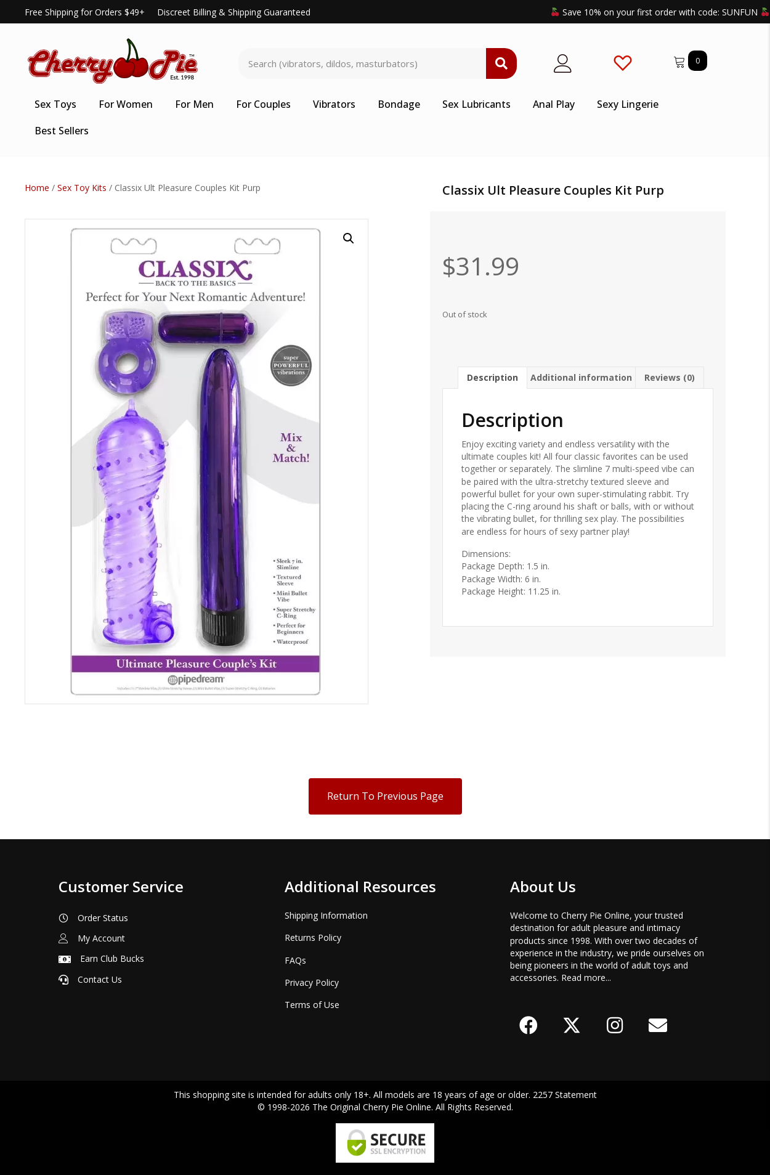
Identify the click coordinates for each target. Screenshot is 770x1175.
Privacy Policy (312, 982)
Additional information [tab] (581, 377)
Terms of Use (312, 1004)
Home (37, 187)
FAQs (295, 960)
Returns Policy (313, 937)
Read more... (586, 977)
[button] (349, 238)
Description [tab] (492, 377)
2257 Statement (565, 1094)
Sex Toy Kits (82, 187)
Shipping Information (326, 915)
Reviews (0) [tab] (669, 377)
